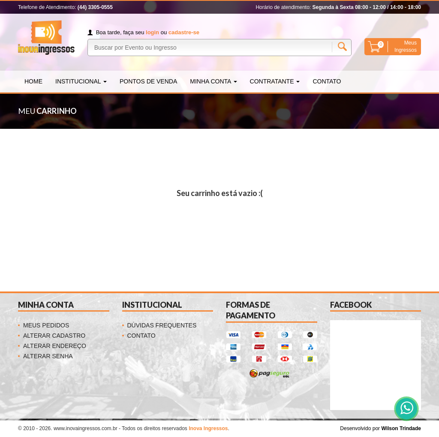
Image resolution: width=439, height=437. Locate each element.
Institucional (81, 81)
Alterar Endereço (54, 345)
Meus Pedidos (46, 325)
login (152, 32)
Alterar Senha (48, 356)
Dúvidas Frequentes (162, 325)
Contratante (275, 81)
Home (33, 81)
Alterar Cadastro (54, 335)
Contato (327, 81)
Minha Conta (213, 81)
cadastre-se (183, 32)
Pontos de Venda (148, 81)
